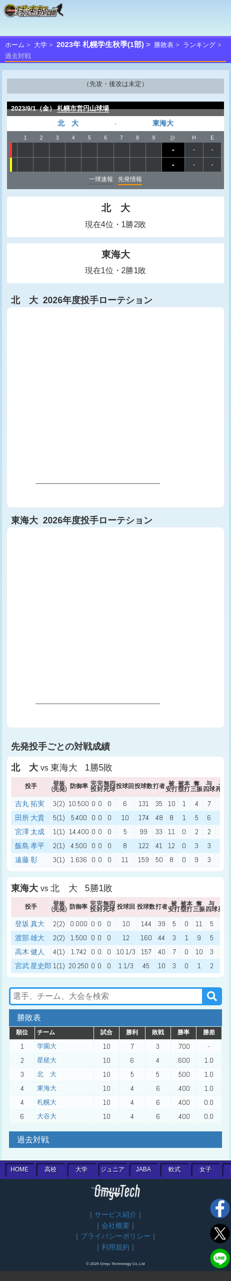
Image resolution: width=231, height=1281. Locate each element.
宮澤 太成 (29, 831)
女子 (206, 1169)
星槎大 (46, 1060)
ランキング (199, 45)
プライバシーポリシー (115, 1236)
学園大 (46, 1046)
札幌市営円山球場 (83, 108)
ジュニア (112, 1169)
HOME (19, 1169)
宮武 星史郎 (33, 965)
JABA (143, 1169)
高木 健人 (29, 951)
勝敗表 (164, 45)
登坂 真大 (29, 923)
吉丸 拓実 (29, 803)
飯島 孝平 (29, 845)
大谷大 (46, 1116)
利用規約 (116, 1247)
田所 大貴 (29, 817)
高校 (50, 1169)
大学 (40, 45)
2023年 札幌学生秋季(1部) (100, 45)
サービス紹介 (115, 1214)
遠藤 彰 (26, 859)
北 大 (68, 123)
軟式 (174, 1169)
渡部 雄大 (29, 937)
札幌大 (46, 1102)
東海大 (163, 123)
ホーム (14, 45)
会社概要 (116, 1225)
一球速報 (101, 179)
